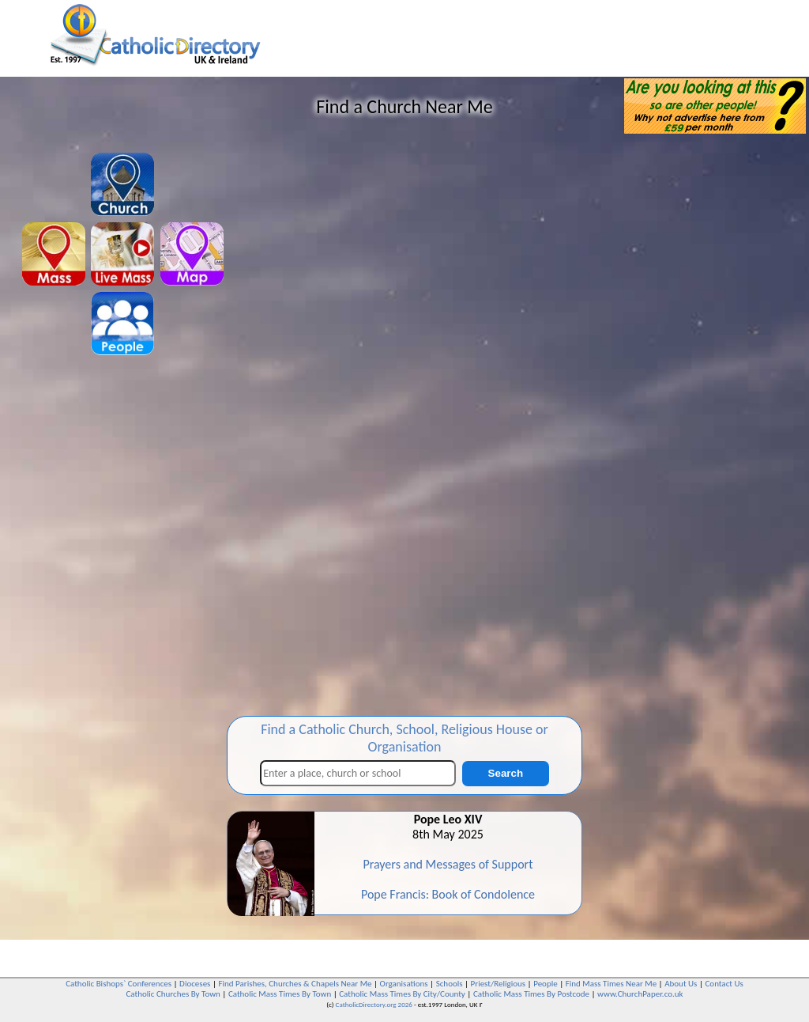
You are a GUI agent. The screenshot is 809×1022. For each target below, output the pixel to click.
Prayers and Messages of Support (447, 864)
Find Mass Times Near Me (611, 983)
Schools (449, 983)
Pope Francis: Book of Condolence (448, 894)
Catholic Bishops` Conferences (118, 983)
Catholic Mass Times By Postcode (531, 994)
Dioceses (194, 983)
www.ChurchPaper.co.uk (640, 994)
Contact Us (724, 983)
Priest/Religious (498, 983)
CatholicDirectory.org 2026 (374, 1004)
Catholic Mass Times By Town (279, 994)
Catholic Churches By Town (173, 994)
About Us (680, 983)
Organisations (404, 983)
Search (505, 773)
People (545, 983)
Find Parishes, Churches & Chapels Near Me (294, 983)
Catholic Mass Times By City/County (402, 994)
